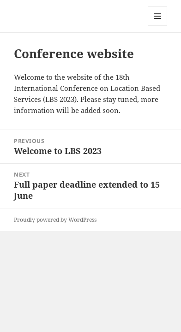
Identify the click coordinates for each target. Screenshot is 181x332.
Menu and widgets (157, 25)
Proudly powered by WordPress (55, 220)
